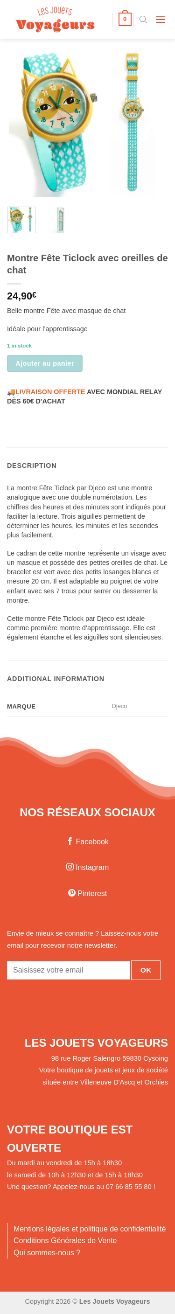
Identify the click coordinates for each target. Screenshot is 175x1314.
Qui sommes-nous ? (47, 1253)
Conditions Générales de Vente (65, 1240)
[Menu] (160, 19)
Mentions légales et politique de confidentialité (90, 1229)
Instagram (87, 867)
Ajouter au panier (44, 363)
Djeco (119, 705)
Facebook (87, 842)
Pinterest (87, 893)
